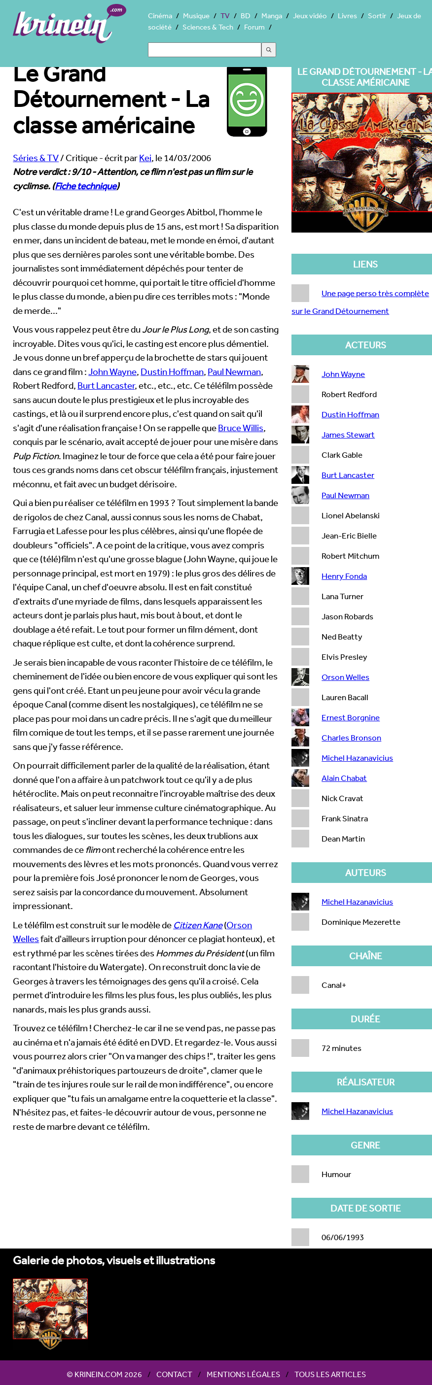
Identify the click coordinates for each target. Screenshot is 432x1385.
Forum (254, 27)
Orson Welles (345, 677)
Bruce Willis (240, 427)
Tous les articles (330, 1374)
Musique (196, 15)
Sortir (377, 15)
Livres (347, 15)
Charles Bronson (351, 737)
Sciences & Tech (207, 27)
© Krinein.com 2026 (104, 1374)
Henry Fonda (344, 576)
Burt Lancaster (106, 385)
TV (225, 15)
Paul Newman (234, 371)
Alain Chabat (344, 778)
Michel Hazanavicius (357, 757)
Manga (271, 15)
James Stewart (348, 434)
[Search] (204, 49)
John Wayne (112, 371)
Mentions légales (243, 1374)
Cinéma (160, 15)
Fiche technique (85, 185)
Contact (174, 1374)
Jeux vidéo (310, 15)
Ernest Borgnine (351, 717)
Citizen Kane (197, 924)
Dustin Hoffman (172, 371)
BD (246, 15)
